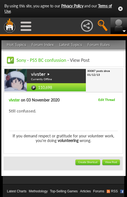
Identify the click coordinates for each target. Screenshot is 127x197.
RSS (114, 191)
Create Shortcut (87, 162)
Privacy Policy (72, 6)
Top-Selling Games (64, 191)
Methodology (38, 191)
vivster (38, 74)
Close (120, 9)
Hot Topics (16, 44)
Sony (21, 60)
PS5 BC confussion (48, 60)
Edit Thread (106, 100)
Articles (85, 191)
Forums (98, 191)
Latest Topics (70, 44)
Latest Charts (16, 191)
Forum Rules (99, 44)
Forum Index (43, 44)
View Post (111, 162)
